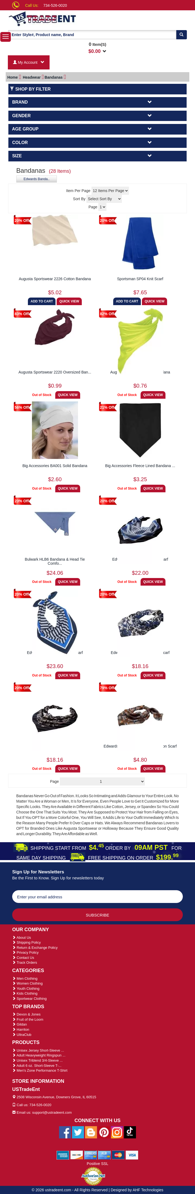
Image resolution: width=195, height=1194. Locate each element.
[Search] (181, 34)
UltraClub (21, 1035)
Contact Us (23, 958)
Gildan (19, 1024)
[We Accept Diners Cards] (90, 1155)
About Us (21, 938)
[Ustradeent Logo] (58, 18)
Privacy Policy (25, 952)
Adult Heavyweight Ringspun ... (39, 1055)
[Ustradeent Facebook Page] (65, 1132)
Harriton (20, 1029)
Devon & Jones (26, 1014)
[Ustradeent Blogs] (91, 1132)
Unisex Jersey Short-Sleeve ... (38, 1050)
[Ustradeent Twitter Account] (78, 1132)
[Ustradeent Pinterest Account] (104, 1132)
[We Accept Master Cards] (118, 1155)
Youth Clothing (25, 989)
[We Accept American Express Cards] (63, 1155)
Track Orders (24, 962)
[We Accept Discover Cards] (76, 1155)
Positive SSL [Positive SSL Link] (97, 1163)
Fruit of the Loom (27, 1019)
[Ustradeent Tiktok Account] (130, 1132)
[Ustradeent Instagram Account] (117, 1132)
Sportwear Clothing (29, 999)
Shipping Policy (26, 942)
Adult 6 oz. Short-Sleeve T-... (36, 1066)
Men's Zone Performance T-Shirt (39, 1070)
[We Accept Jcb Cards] (104, 1155)
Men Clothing (24, 978)
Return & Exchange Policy (35, 948)
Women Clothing (27, 983)
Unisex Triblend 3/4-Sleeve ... (37, 1060)
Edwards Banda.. (37, 179)
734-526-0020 (55, 5)
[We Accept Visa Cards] (132, 1155)
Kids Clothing (24, 993)
